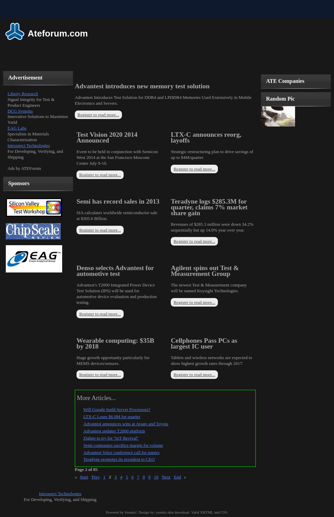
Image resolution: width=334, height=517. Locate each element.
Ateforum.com (58, 33)
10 (156, 476)
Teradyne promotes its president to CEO (119, 459)
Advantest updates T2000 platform (114, 430)
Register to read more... (98, 114)
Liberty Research (23, 93)
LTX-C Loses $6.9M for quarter (111, 416)
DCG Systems (20, 111)
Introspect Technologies (29, 145)
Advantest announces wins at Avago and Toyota (125, 423)
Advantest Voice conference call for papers (121, 452)
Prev (96, 476)
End (177, 476)
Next (166, 476)
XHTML (206, 512)
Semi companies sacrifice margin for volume (123, 445)
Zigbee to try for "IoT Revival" (111, 438)
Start (84, 476)
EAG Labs (17, 128)
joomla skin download (173, 512)
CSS (224, 512)
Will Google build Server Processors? (116, 409)
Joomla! (131, 512)
